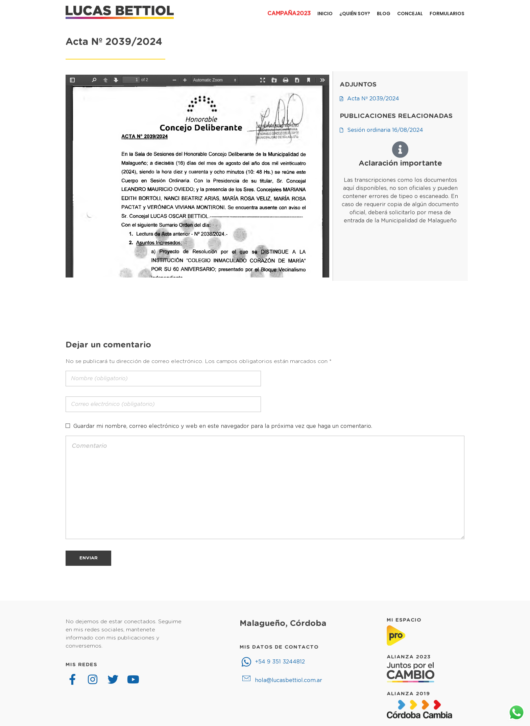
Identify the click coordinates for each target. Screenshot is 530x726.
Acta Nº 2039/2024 (114, 42)
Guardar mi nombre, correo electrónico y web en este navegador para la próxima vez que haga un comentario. (222, 426)
